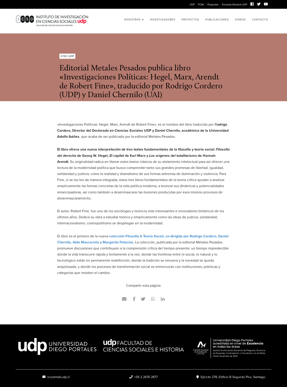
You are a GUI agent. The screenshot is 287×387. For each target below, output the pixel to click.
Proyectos (190, 19)
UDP (192, 4)
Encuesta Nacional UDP (234, 4)
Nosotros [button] (134, 19)
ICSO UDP (52, 21)
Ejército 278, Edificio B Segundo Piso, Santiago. (231, 377)
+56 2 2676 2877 (143, 377)
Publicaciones (217, 19)
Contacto (260, 19)
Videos (240, 19)
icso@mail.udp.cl (56, 377)
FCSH (201, 4)
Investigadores (162, 19)
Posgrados (213, 4)
